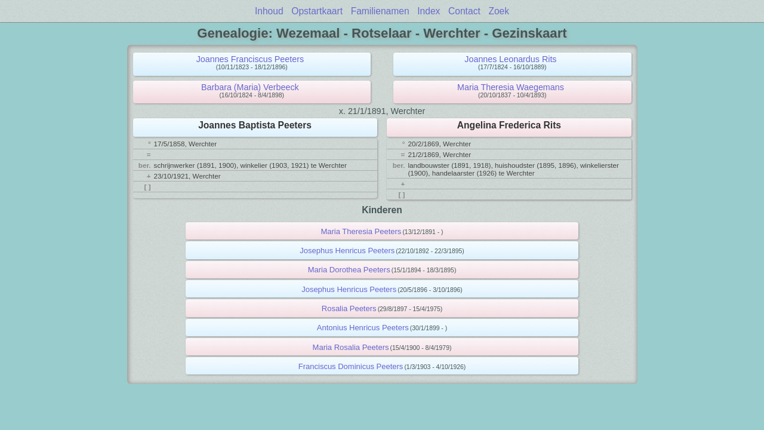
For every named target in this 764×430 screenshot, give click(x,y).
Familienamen (380, 11)
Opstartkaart (317, 11)
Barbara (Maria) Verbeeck (250, 87)
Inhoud (269, 11)
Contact (464, 11)
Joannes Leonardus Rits (510, 59)
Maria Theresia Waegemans (510, 87)
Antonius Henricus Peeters (363, 327)
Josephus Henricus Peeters (347, 250)
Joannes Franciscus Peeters (250, 59)
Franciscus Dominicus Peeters (350, 366)
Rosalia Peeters (349, 308)
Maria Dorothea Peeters (349, 269)
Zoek (498, 11)
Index (428, 11)
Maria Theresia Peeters (361, 231)
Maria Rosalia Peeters (351, 347)
